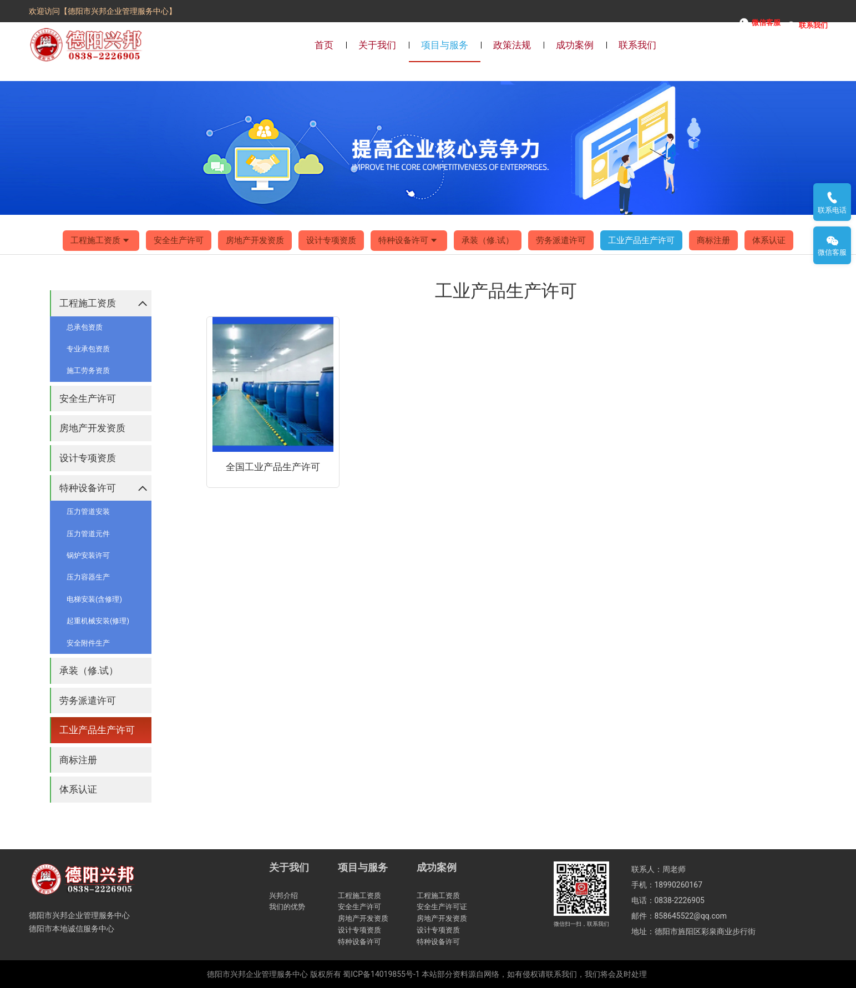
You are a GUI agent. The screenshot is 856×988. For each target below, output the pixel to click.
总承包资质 (85, 327)
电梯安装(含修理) (94, 599)
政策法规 (512, 45)
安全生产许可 (179, 240)
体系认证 (769, 240)
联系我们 (637, 45)
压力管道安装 (88, 511)
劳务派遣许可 (561, 240)
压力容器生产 (88, 577)
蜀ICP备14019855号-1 (381, 974)
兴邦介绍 (283, 895)
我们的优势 (287, 907)
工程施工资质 (100, 241)
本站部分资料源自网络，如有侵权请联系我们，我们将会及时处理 (534, 974)
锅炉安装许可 (88, 555)
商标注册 (713, 240)
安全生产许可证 (442, 907)
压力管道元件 (88, 534)
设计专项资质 (331, 240)
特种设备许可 (408, 241)
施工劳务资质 (88, 370)
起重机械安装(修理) (98, 621)
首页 (324, 45)
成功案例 (575, 45)
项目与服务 (444, 45)
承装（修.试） (488, 240)
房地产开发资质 (255, 240)
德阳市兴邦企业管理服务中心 (257, 974)
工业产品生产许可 (641, 240)
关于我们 (377, 45)
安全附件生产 (88, 643)
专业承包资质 (88, 349)
